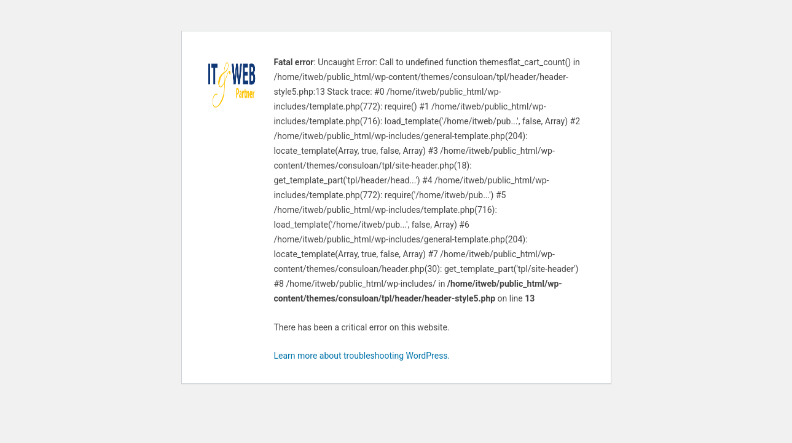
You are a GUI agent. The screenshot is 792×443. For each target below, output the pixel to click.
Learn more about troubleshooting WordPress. (362, 356)
